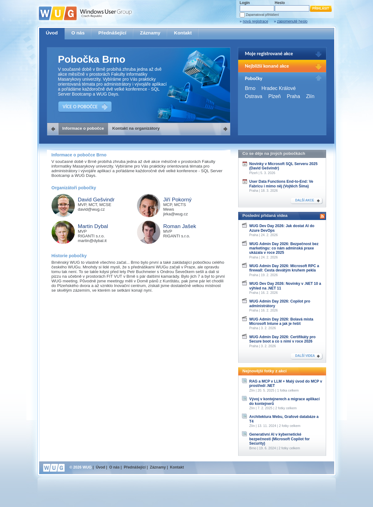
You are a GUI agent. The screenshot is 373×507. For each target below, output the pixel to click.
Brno (250, 88)
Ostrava (253, 96)
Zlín (310, 96)
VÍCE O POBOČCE (80, 107)
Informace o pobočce (83, 128)
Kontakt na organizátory (136, 128)
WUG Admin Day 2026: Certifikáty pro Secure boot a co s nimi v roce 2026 (282, 339)
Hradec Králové (279, 88)
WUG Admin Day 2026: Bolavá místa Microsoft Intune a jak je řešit (281, 321)
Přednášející (112, 32)
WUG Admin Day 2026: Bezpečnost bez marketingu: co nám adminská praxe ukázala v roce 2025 (284, 248)
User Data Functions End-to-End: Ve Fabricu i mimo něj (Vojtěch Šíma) (281, 183)
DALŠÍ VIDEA (305, 355)
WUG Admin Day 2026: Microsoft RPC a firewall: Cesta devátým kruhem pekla (284, 268)
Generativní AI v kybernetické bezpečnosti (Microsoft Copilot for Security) (279, 439)
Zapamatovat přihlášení (262, 14)
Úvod (52, 32)
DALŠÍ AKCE (304, 200)
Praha (293, 96)
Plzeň (274, 96)
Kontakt (183, 32)
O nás (78, 32)
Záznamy (150, 32)
